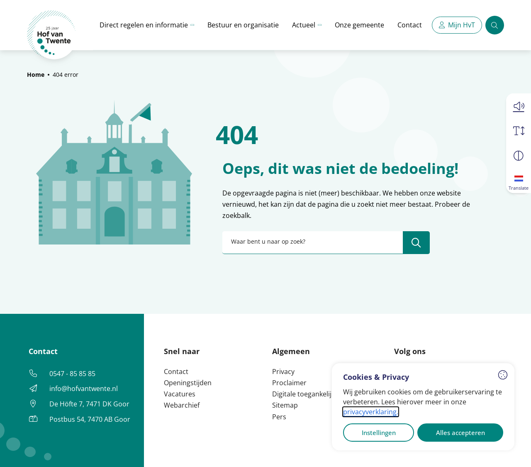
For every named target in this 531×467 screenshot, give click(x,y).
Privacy (283, 371)
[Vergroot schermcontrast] (518, 155)
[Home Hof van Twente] (51, 35)
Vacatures (179, 394)
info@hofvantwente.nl (83, 388)
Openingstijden (188, 382)
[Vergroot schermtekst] (518, 130)
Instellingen (379, 432)
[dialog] (423, 406)
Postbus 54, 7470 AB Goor (89, 419)
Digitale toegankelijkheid (310, 394)
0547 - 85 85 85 (72, 373)
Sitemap (285, 405)
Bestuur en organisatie (243, 24)
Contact (409, 24)
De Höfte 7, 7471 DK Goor (89, 403)
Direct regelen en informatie (144, 24)
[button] (518, 105)
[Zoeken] (494, 25)
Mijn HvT (461, 24)
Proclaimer (289, 382)
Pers (279, 416)
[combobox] (326, 242)
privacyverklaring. (370, 411)
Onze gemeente (359, 24)
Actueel (303, 24)
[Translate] (518, 180)
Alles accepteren (460, 432)
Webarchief (182, 405)
